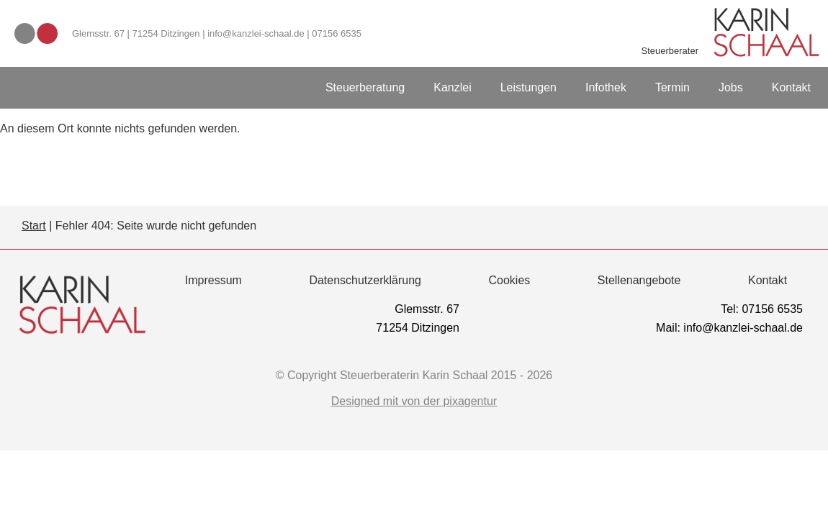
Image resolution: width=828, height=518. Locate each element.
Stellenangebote (639, 280)
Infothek (605, 87)
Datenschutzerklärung (365, 280)
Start (34, 225)
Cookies (510, 280)
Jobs (731, 87)
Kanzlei (452, 87)
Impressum (213, 280)
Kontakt (791, 87)
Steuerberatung (365, 87)
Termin (672, 87)
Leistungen (528, 87)
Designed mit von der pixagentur (414, 402)
